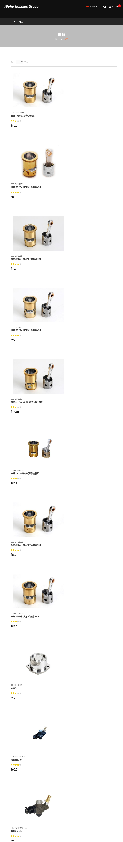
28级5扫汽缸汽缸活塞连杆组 (80, 330)
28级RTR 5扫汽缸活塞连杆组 (80, 258)
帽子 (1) (15, 605)
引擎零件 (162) (18, 647)
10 (98, 508)
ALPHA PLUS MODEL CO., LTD (39, 837)
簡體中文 (93, 6)
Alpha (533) (16, 558)
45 (105, 508)
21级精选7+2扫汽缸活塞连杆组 (81, 187)
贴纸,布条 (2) (17, 656)
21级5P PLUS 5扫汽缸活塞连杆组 (27, 258)
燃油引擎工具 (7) (19, 630)
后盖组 (14, 401)
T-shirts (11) (17, 600)
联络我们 (68, 733)
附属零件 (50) (18, 666)
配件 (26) (15, 583)
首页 (57, 39)
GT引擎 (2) (16, 574)
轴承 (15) (15, 661)
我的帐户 (68, 764)
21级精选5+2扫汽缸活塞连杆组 (81, 115)
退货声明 (68, 744)
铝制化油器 (71, 401)
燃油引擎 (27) (18, 579)
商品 (61, 34)
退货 (66, 739)
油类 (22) (15, 626)
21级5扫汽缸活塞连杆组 (22, 115)
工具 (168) (16, 621)
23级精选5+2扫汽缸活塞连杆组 (26, 330)
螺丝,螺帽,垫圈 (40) (20, 652)
